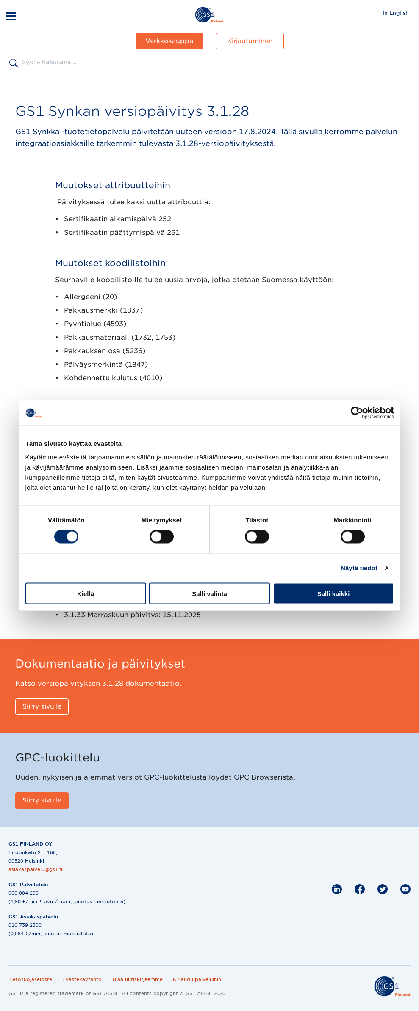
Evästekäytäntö (82, 979)
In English (396, 13)
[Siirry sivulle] (42, 706)
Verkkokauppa (169, 41)
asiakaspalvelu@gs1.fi (35, 869)
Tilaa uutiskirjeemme (137, 979)
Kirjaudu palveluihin (197, 979)
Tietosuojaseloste (30, 979)
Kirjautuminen (250, 41)
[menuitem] (396, 13)
